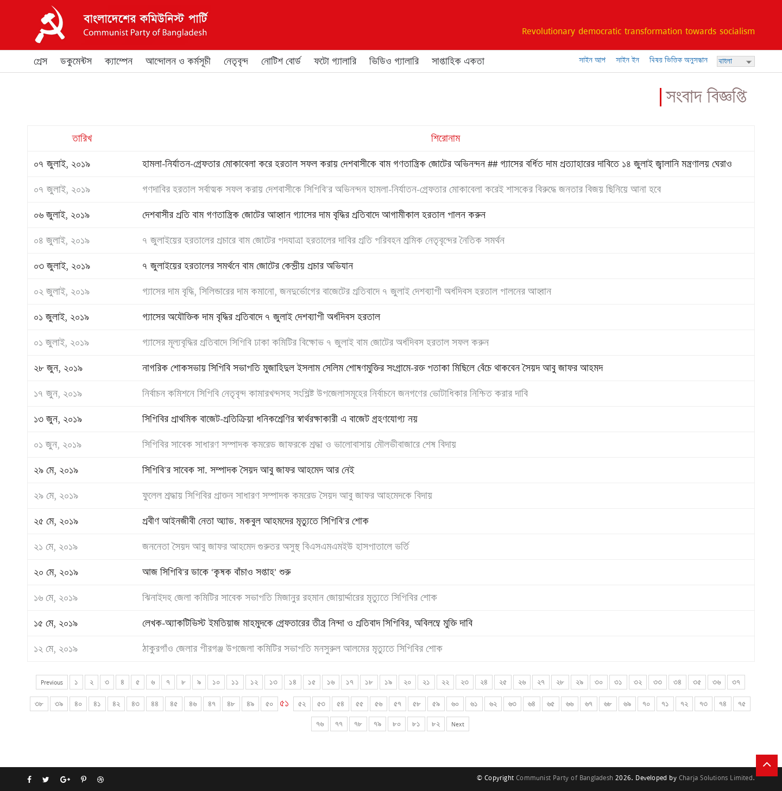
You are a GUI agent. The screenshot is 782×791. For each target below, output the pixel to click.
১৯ (388, 682)
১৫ (312, 682)
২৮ (560, 682)
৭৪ (723, 703)
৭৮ (358, 724)
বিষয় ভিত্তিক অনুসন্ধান (678, 60)
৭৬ (320, 724)
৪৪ (155, 703)
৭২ (684, 703)
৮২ (436, 724)
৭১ (665, 703)
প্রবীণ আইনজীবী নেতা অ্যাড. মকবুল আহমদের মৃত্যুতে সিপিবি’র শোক (255, 521)
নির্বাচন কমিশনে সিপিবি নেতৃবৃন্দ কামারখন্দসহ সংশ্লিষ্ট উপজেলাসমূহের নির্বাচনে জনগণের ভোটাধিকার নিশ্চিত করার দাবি (335, 394)
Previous (52, 682)
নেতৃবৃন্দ (236, 61)
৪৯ (250, 703)
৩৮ (39, 703)
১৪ (293, 682)
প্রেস (40, 61)
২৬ (522, 682)
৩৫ (697, 682)
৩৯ (59, 703)
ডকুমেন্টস (76, 61)
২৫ (503, 682)
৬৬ (569, 703)
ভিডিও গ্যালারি (394, 61)
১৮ (369, 682)
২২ (445, 682)
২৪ (484, 682)
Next (457, 724)
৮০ (397, 724)
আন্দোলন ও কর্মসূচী (178, 61)
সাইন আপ (592, 60)
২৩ (465, 682)
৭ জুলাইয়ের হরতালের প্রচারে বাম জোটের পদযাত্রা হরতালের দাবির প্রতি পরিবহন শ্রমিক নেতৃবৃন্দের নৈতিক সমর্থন (323, 240)
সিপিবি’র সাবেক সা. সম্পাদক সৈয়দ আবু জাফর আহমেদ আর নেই (248, 470)
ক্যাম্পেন (119, 61)
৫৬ (378, 703)
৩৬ (716, 682)
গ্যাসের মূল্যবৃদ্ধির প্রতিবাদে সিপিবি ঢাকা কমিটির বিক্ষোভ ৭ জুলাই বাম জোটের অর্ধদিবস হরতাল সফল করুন (315, 343)
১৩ (273, 682)
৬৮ (608, 703)
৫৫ (359, 703)
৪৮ (231, 703)
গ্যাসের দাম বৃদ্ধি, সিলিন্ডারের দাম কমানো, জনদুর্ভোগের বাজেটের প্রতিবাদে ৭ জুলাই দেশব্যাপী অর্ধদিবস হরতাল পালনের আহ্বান (346, 292)
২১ (426, 682)
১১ (235, 682)
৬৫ (550, 703)
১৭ (350, 682)
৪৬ (193, 703)
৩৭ (736, 682)
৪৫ (174, 703)
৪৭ (212, 703)
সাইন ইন (627, 60)
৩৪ (677, 682)
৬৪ (531, 703)
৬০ (455, 703)
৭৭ (339, 724)
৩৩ (657, 682)
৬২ (493, 703)
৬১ (474, 703)
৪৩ (135, 703)
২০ (407, 682)
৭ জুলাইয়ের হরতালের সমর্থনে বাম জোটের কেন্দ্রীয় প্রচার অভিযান (247, 266)
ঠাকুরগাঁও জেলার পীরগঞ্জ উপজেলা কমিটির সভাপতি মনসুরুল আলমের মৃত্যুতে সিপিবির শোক (292, 649)
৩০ (599, 682)
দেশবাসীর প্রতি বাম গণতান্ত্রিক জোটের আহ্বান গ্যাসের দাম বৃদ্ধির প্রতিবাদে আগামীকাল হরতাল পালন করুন (313, 215)
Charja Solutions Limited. (717, 778)
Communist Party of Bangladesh (564, 778)
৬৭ (588, 703)
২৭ (541, 682)
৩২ (638, 682)
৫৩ (321, 703)
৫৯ (436, 703)
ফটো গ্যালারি (335, 61)
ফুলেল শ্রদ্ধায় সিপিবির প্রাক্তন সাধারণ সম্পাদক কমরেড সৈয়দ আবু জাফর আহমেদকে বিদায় (287, 496)
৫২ (302, 703)
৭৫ (742, 703)
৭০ (646, 703)
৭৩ (703, 703)
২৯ (579, 682)
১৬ (331, 682)
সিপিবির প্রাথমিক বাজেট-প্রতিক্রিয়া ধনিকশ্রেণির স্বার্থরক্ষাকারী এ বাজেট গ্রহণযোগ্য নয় (280, 419)
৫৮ (417, 703)
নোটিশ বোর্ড (281, 61)
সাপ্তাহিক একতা (458, 61)
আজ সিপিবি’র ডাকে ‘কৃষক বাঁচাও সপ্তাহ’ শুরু (216, 572)
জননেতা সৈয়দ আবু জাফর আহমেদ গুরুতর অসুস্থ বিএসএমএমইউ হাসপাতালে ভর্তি (275, 547)
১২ (254, 682)
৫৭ (397, 703)
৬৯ (627, 703)
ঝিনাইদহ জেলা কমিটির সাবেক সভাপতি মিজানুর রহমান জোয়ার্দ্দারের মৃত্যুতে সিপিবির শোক (289, 598)
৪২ (116, 703)
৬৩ (512, 703)
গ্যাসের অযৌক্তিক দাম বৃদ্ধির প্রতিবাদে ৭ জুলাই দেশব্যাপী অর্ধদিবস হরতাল (261, 317)
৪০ (78, 703)
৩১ (618, 682)
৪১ (97, 703)
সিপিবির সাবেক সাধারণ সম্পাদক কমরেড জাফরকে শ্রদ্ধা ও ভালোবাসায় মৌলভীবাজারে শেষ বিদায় (299, 445)
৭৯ (377, 724)
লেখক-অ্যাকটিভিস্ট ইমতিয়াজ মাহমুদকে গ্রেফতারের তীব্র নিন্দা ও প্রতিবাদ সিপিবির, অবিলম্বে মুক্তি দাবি (307, 623)
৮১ (416, 724)
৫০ (269, 703)
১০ (216, 682)
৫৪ (340, 703)
